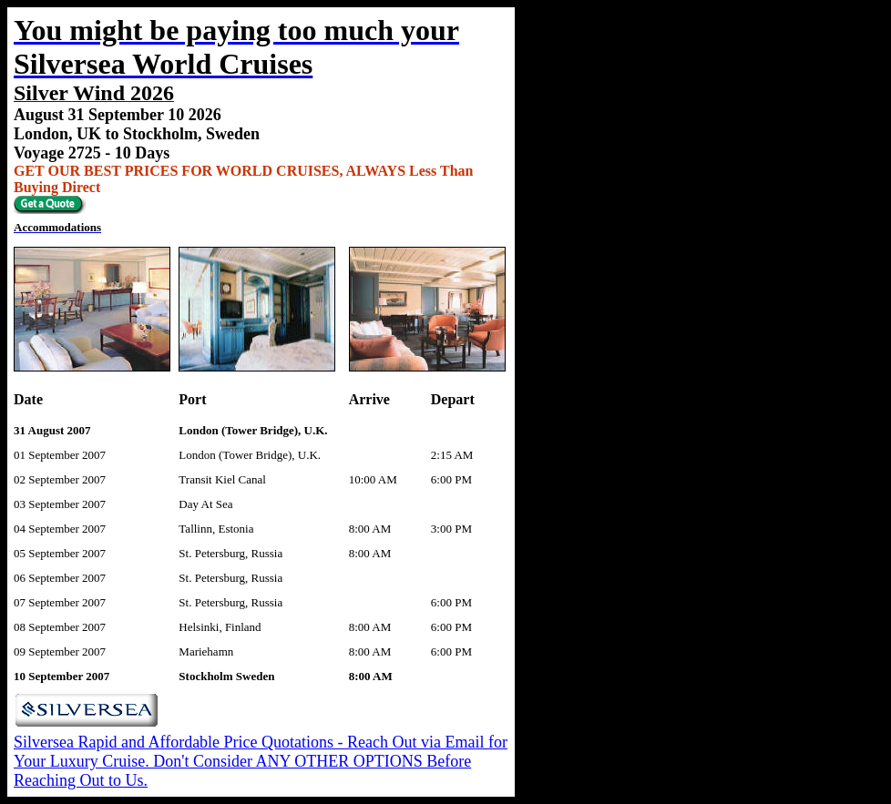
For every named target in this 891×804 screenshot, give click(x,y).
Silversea (45, 742)
